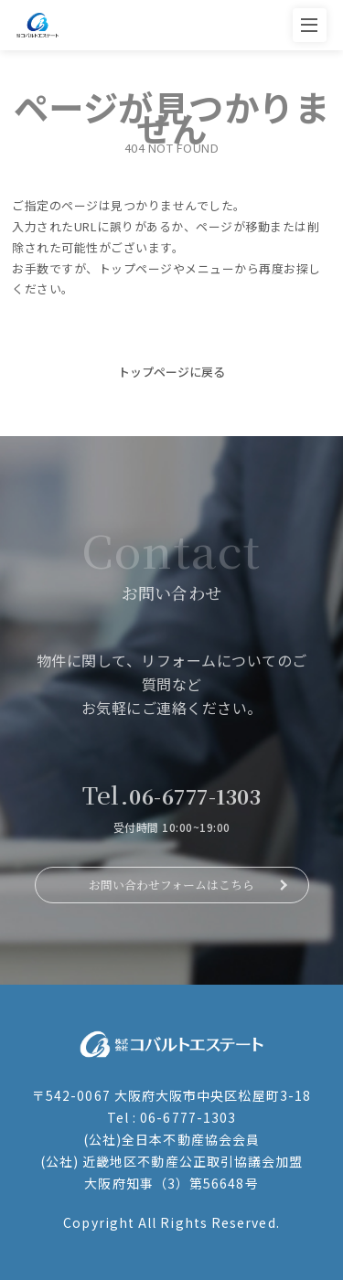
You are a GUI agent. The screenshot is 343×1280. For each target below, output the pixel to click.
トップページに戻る (171, 371)
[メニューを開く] (310, 25)
